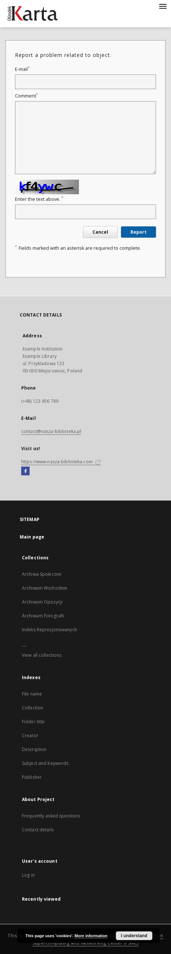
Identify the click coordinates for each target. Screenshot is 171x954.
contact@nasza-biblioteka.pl (51, 431)
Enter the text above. (39, 199)
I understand (134, 935)
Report (138, 232)
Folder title (33, 722)
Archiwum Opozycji (42, 602)
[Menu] (162, 6)
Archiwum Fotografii (43, 616)
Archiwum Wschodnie (44, 588)
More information (91, 936)
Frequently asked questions (51, 816)
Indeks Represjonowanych (49, 630)
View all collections (41, 655)
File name (32, 694)
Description (34, 749)
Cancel (100, 232)
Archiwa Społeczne (41, 574)
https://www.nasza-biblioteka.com (61, 462)
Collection (32, 708)
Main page (32, 537)
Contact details (38, 830)
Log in (28, 875)
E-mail (22, 69)
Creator (30, 735)
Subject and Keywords (45, 763)
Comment (26, 96)
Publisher (32, 777)
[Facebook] (25, 471)
